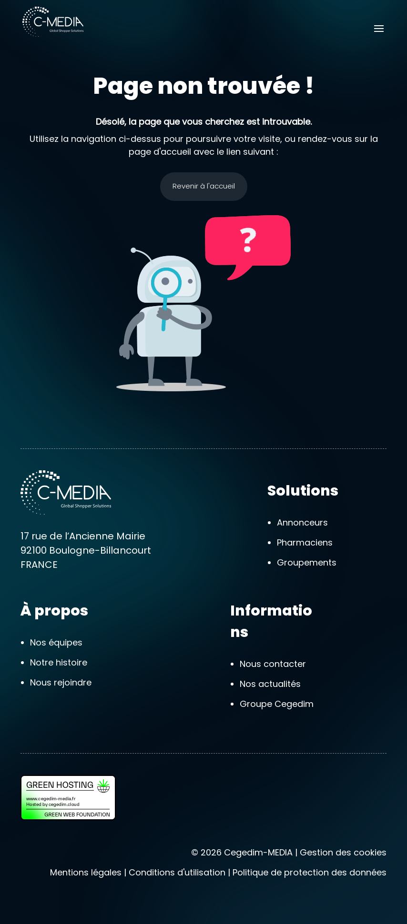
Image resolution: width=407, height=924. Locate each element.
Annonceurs (302, 522)
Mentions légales (86, 872)
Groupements (306, 562)
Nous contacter (273, 664)
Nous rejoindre (61, 682)
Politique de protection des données (310, 872)
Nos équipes (56, 642)
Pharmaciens (305, 542)
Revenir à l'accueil (204, 186)
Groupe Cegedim (277, 704)
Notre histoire (58, 662)
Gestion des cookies (343, 852)
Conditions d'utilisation (177, 872)
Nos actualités (270, 684)
